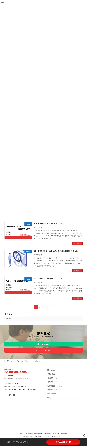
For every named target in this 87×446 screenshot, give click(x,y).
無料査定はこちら (63, 442)
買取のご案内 (51, 370)
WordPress (32, 436)
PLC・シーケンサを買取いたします (48, 278)
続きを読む (77, 243)
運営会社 (9, 361)
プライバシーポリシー (23, 361)
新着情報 (8, 318)
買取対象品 (51, 374)
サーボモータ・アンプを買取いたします (50, 223)
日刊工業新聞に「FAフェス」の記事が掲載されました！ (57, 251)
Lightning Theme (43, 436)
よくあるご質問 (51, 394)
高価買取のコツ (52, 378)
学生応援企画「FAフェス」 (55, 386)
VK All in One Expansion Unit (56, 436)
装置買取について (52, 390)
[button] (43, 344)
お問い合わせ (38, 361)
